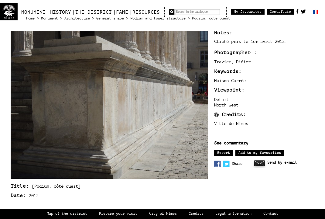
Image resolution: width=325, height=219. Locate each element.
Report (223, 153)
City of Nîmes (163, 214)
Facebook (297, 11)
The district (93, 12)
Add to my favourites (259, 153)
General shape (110, 18)
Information (216, 115)
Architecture (77, 18)
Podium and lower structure (158, 18)
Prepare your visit (118, 214)
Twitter (303, 11)
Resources (146, 12)
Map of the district (67, 214)
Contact (270, 214)
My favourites (248, 12)
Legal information (233, 214)
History (60, 12)
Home (30, 18)
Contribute (280, 12)
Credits (196, 214)
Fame (122, 12)
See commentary (231, 143)
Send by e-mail (282, 163)
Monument (33, 12)
